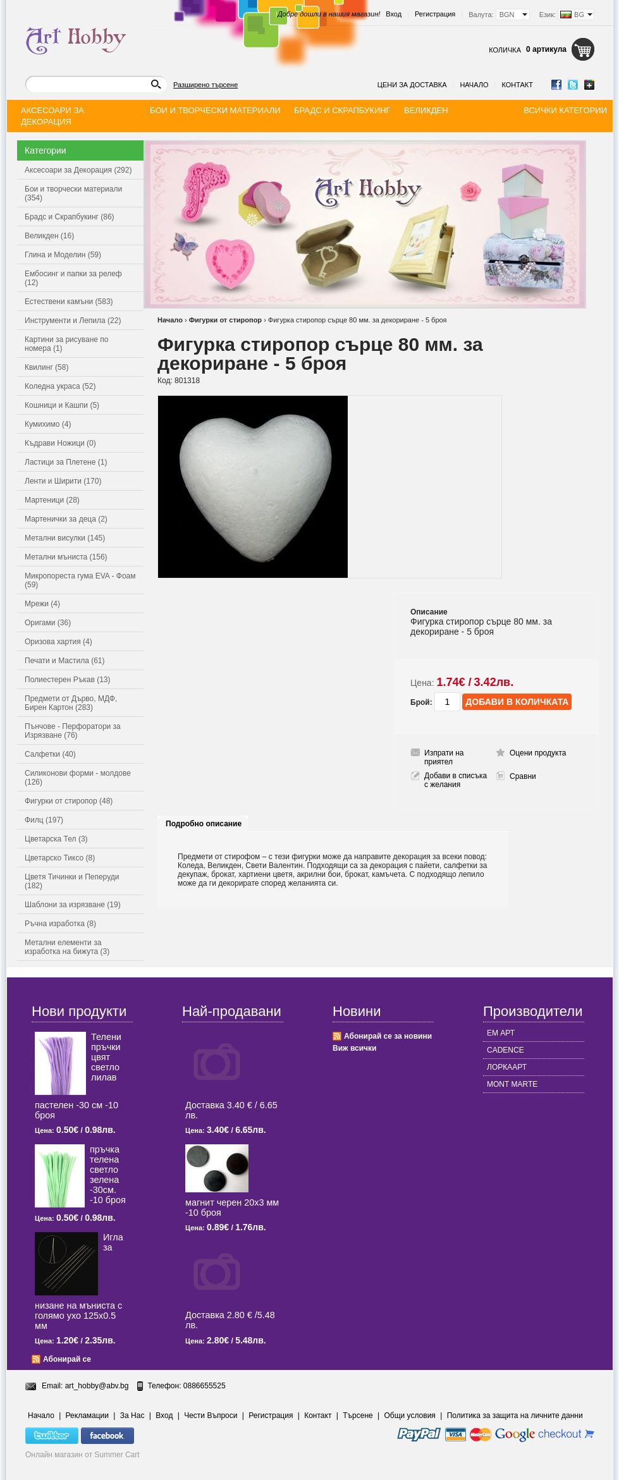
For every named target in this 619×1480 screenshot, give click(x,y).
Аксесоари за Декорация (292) (78, 170)
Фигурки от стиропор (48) (69, 801)
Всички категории (565, 110)
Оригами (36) (48, 622)
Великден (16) (49, 235)
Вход (393, 14)
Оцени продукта (538, 753)
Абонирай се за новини (388, 1036)
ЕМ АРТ (501, 1033)
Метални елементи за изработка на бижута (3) (67, 947)
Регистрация (435, 14)
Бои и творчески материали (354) (73, 193)
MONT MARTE (512, 1084)
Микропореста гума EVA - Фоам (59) (80, 580)
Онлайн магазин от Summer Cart (82, 1454)
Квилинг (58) (46, 367)
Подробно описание (204, 823)
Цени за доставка (412, 85)
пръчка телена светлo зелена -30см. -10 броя (108, 1174)
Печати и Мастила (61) (65, 660)
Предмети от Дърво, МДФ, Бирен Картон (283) (71, 703)
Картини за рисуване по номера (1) (67, 344)
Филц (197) (44, 820)
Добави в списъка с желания (455, 780)
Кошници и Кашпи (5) (62, 405)
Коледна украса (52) (60, 386)
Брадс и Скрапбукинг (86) (69, 216)
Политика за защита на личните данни (515, 1415)
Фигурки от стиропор (225, 320)
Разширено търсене (205, 85)
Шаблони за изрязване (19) (73, 904)
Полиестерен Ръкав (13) (68, 679)
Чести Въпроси (210, 1415)
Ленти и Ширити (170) (63, 481)
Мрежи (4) (42, 603)
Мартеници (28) (52, 500)
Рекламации (87, 1415)
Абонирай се (67, 1359)
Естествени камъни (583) (69, 301)
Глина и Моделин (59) (63, 254)
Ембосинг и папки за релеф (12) (73, 278)
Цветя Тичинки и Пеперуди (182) (72, 881)
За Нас (132, 1415)
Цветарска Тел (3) (56, 839)
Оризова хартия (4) (58, 641)
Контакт (517, 85)
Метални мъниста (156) (66, 557)
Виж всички (354, 1048)
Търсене (357, 1415)
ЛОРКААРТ (507, 1067)
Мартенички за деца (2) (66, 519)
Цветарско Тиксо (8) (60, 857)
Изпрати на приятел (444, 757)
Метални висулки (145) (65, 538)
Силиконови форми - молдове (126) (78, 777)
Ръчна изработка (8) (60, 923)
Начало (474, 85)
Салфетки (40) (50, 754)
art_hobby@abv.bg (97, 1385)
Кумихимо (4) (48, 424)
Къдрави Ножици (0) (60, 443)
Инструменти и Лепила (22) (73, 320)
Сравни (523, 776)
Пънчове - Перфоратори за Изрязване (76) (73, 731)
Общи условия (410, 1415)
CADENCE (505, 1050)
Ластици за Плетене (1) (66, 462)
